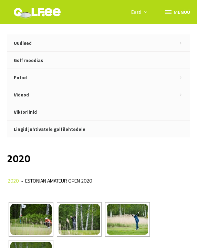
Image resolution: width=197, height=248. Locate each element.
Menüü (177, 12)
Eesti (139, 12)
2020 (13, 180)
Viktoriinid (25, 111)
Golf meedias (28, 60)
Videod (102, 94)
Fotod (102, 77)
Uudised (102, 43)
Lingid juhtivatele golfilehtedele (49, 129)
